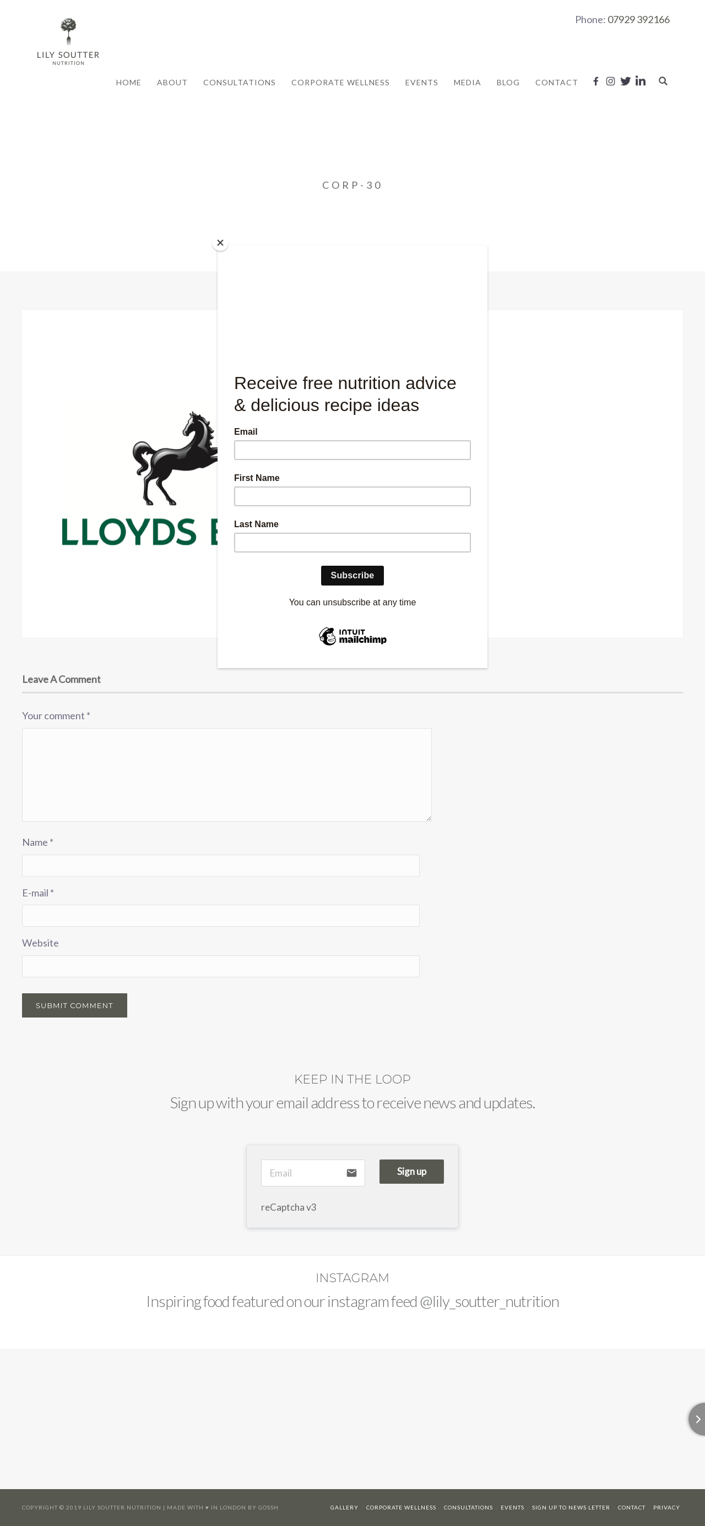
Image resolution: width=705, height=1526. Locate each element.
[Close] (220, 242)
